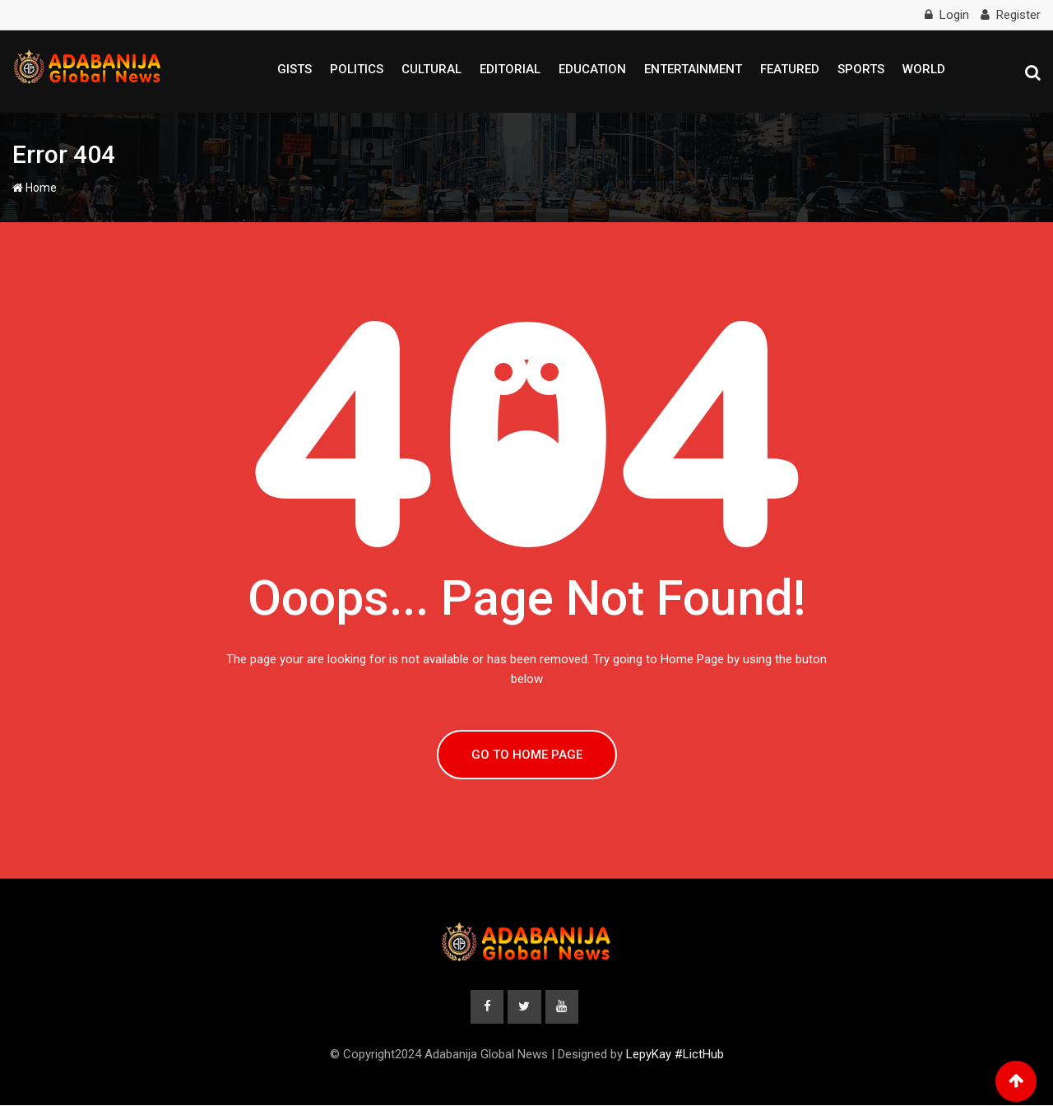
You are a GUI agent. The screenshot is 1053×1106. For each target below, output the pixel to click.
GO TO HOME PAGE (526, 754)
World (923, 69)
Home (34, 187)
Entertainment (693, 69)
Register (1018, 14)
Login (954, 14)
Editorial (510, 69)
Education (592, 69)
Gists (294, 69)
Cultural (431, 69)
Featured (789, 69)
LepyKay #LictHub (675, 1055)
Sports (860, 69)
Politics (356, 69)
